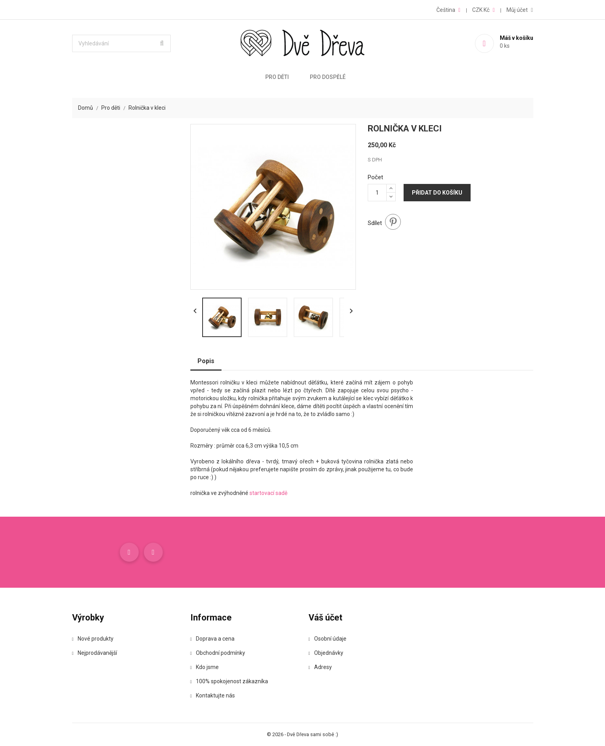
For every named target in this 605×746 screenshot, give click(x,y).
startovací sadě (268, 493)
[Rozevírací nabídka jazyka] (448, 10)
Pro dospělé (328, 77)
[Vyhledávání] (121, 43)
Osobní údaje (327, 638)
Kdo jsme (204, 667)
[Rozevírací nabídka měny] (483, 10)
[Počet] (377, 192)
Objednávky (326, 653)
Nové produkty (93, 638)
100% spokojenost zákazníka (229, 681)
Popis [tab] (205, 361)
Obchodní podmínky (217, 653)
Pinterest (393, 222)
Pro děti (277, 77)
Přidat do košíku (437, 192)
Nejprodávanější (94, 653)
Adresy (320, 667)
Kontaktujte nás (212, 695)
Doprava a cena (212, 638)
